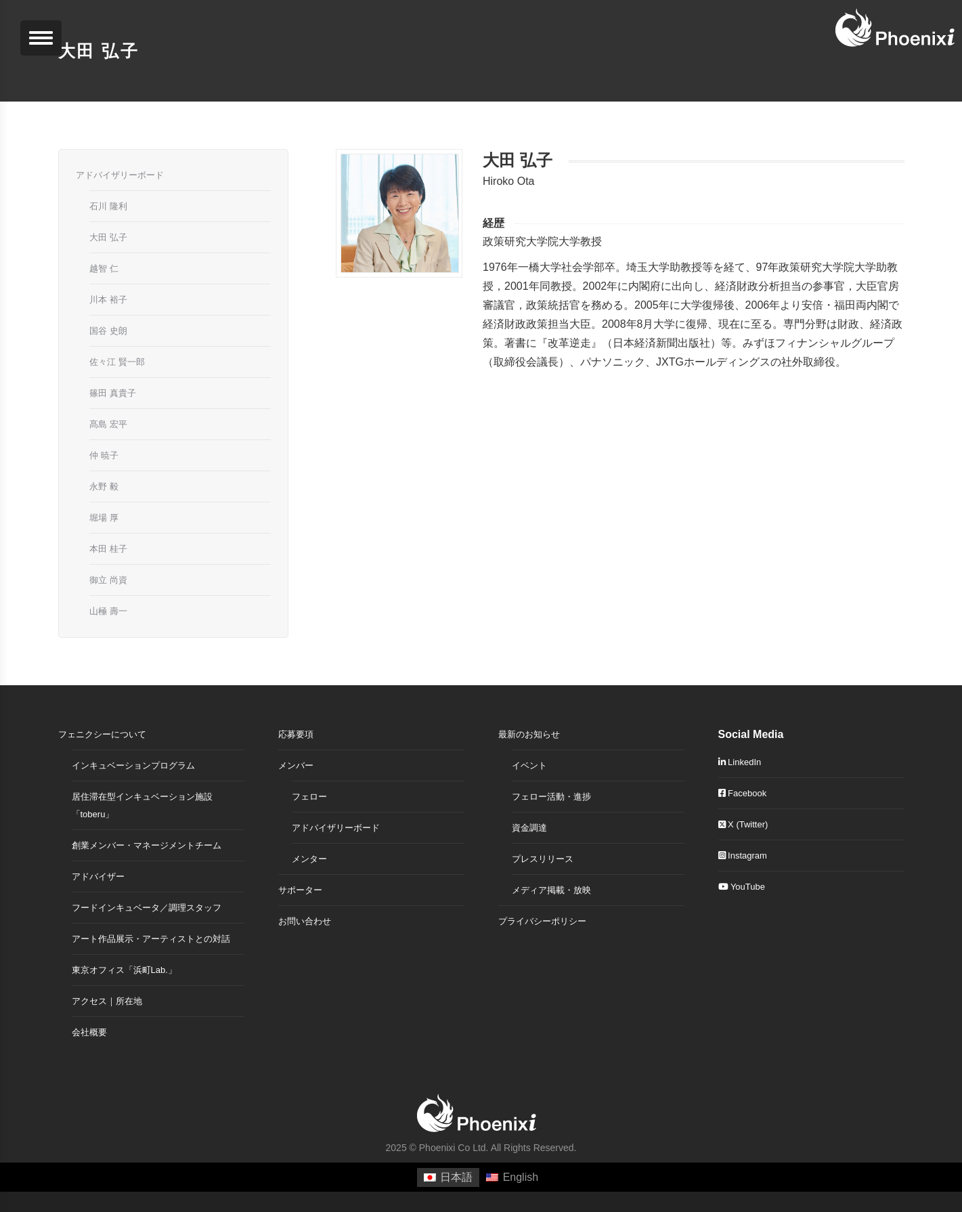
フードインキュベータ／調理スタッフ (146, 908)
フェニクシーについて (102, 734)
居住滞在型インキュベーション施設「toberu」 (142, 805)
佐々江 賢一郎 (117, 362)
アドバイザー (98, 876)
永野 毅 (103, 486)
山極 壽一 (108, 611)
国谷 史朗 (108, 331)
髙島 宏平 (108, 424)
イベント (529, 765)
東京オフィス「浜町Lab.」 (124, 970)
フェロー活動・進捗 (551, 797)
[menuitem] (448, 1177)
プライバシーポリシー (542, 921)
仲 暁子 (103, 455)
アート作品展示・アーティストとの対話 (151, 939)
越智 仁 (103, 268)
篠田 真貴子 (112, 393)
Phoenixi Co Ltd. (454, 1147)
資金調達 (529, 828)
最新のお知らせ (529, 734)
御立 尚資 (108, 580)
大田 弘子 (108, 237)
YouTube (741, 887)
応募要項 (295, 734)
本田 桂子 (108, 549)
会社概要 (89, 1032)
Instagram (742, 855)
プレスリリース (542, 859)
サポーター (300, 890)
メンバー (295, 765)
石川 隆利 (108, 206)
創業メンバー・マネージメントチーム (146, 845)
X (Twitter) (743, 824)
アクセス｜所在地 (107, 1001)
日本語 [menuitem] (456, 1177)
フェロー (309, 797)
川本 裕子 (108, 300)
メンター (309, 859)
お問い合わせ (304, 921)
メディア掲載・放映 (551, 890)
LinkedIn (740, 762)
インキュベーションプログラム (133, 765)
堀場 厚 (103, 518)
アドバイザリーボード (120, 175)
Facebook (742, 793)
